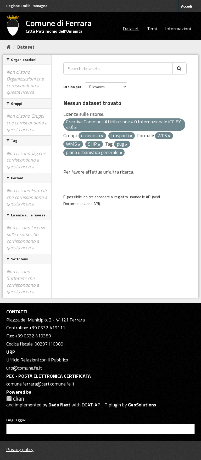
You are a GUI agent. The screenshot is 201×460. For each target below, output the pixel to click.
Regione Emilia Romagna (26, 5)
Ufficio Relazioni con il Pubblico (37, 359)
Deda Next (59, 404)
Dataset (131, 28)
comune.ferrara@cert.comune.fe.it (40, 383)
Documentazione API (81, 204)
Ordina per (72, 86)
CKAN (15, 398)
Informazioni (178, 28)
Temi (152, 28)
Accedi (186, 6)
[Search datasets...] (118, 68)
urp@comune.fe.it (24, 367)
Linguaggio (15, 420)
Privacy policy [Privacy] (20, 449)
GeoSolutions (142, 404)
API (148, 197)
